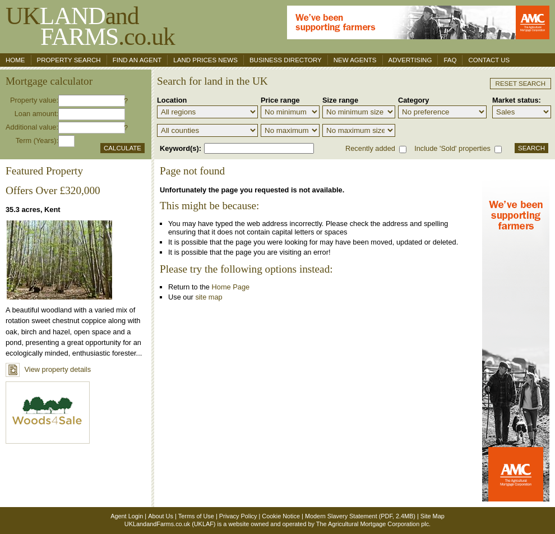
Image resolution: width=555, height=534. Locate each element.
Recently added (370, 148)
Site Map (432, 516)
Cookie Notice (281, 516)
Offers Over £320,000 (53, 190)
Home (15, 60)
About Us (160, 516)
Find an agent (137, 60)
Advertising (410, 60)
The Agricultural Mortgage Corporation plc (372, 524)
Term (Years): (37, 140)
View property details (48, 369)
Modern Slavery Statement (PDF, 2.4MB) (360, 516)
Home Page (231, 287)
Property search (69, 60)
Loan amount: (36, 113)
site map (208, 297)
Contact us (489, 60)
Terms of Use (196, 516)
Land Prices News (205, 60)
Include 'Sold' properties (452, 148)
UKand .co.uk (90, 26)
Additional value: (32, 127)
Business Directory (285, 60)
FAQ (449, 60)
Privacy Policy (238, 516)
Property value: (34, 100)
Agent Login (126, 516)
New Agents (355, 60)
